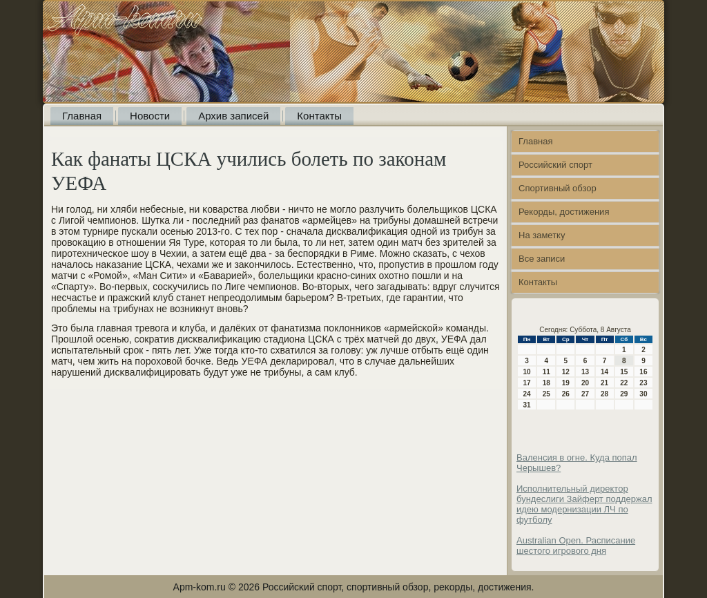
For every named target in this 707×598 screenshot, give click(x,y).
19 (566, 383)
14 (604, 372)
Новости (150, 116)
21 (604, 383)
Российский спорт (555, 165)
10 (527, 372)
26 (566, 394)
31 (527, 405)
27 (585, 394)
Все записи (542, 258)
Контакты (319, 116)
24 (527, 394)
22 (624, 383)
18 (546, 383)
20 (585, 383)
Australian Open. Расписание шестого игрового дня (575, 545)
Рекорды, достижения (564, 211)
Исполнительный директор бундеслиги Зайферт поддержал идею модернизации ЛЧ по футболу (584, 504)
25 (546, 394)
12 (566, 372)
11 (546, 372)
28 (604, 394)
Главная (81, 116)
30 (643, 394)
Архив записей (233, 116)
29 (624, 394)
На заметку (542, 235)
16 (643, 372)
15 (624, 372)
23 (643, 383)
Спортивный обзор (558, 188)
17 (527, 383)
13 (585, 372)
